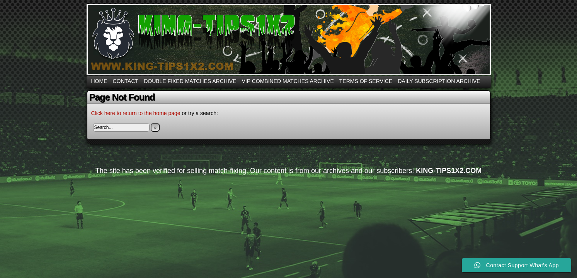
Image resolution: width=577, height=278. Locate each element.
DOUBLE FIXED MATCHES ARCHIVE (190, 81)
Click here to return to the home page (135, 113)
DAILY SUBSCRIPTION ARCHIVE (439, 81)
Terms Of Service (365, 81)
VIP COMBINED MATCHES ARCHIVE (288, 81)
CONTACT (126, 81)
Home (99, 81)
